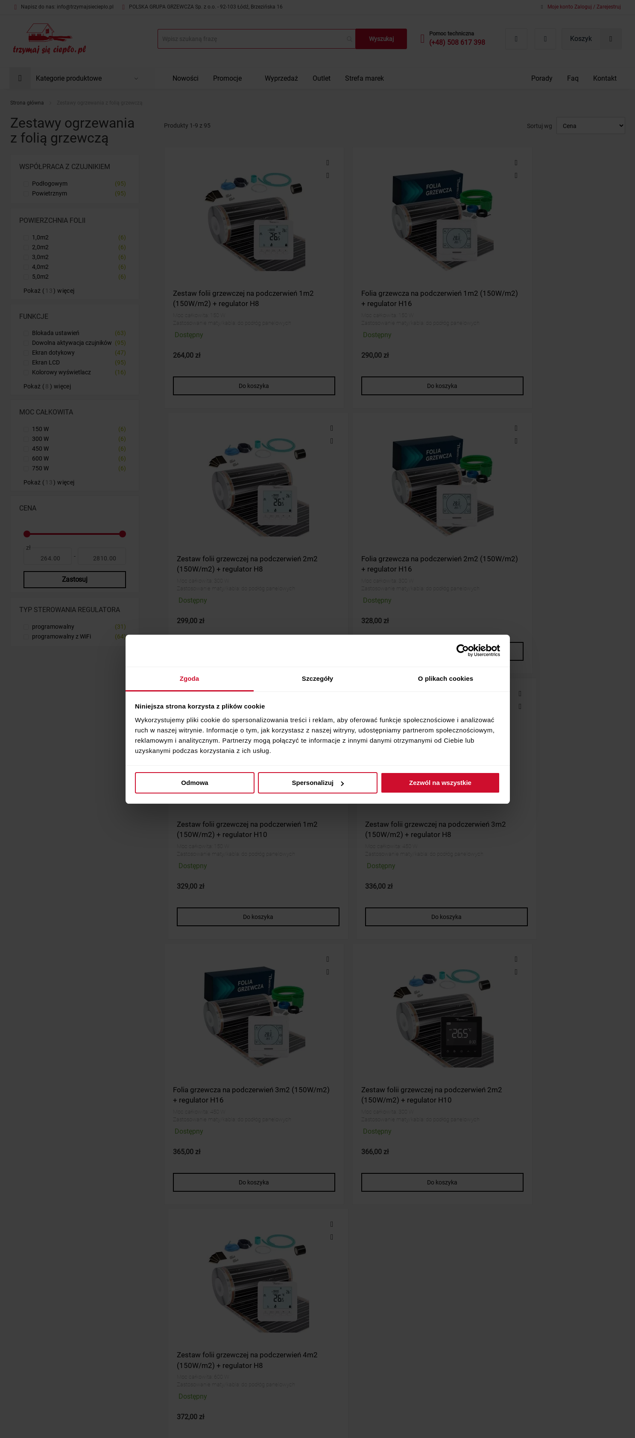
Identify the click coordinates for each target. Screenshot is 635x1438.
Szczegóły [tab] (317, 678)
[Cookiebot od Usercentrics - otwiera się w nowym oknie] (462, 650)
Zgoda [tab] (189, 678)
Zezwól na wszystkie (440, 782)
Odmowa (194, 782)
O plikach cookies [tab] (445, 678)
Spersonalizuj (318, 782)
